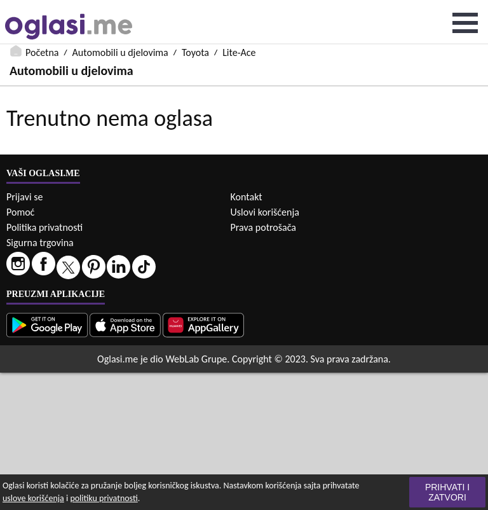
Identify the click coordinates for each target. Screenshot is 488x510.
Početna (41, 52)
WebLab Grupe (196, 359)
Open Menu (465, 23)
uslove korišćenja (33, 498)
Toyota (195, 52)
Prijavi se (24, 197)
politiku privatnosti (103, 498)
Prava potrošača (263, 227)
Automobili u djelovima (120, 52)
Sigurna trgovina (40, 243)
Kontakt (246, 197)
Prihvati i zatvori (447, 492)
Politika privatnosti (44, 227)
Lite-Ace (238, 52)
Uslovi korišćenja (265, 212)
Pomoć (20, 212)
